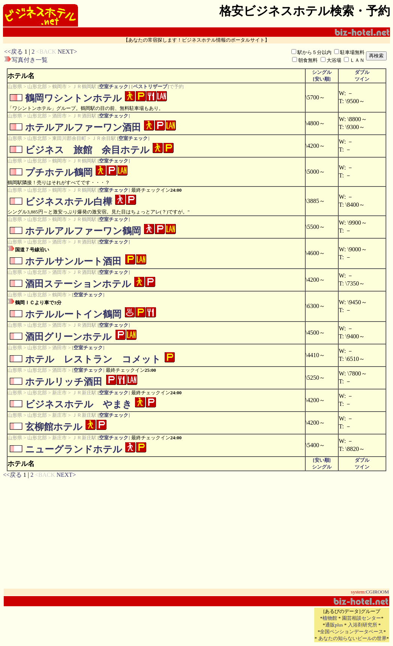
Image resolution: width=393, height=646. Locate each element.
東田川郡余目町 (69, 138)
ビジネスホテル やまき (78, 404)
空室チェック (113, 86)
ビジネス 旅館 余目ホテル (87, 150)
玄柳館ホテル (53, 427)
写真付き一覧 (30, 60)
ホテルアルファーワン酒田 (83, 127)
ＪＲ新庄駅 (84, 392)
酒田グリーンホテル (68, 337)
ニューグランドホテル (73, 449)
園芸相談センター (361, 618)
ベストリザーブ (150, 86)
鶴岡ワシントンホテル (73, 98)
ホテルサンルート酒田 (73, 261)
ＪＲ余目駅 (104, 138)
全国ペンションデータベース (351, 631)
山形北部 (37, 86)
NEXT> (67, 51)
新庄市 (59, 392)
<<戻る (13, 51)
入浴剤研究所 (362, 625)
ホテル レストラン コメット (93, 359)
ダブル (362, 72)
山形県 (15, 86)
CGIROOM (377, 592)
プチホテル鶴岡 (59, 172)
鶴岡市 (59, 86)
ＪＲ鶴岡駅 (84, 86)
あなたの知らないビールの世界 (352, 638)
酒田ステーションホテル (78, 284)
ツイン (362, 79)
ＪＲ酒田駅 (84, 116)
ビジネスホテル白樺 (68, 202)
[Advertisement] (174, 56)
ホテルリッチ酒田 (63, 382)
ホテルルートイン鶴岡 (73, 314)
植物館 (329, 618)
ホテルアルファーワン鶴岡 (83, 231)
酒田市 (59, 116)
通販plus (334, 625)
